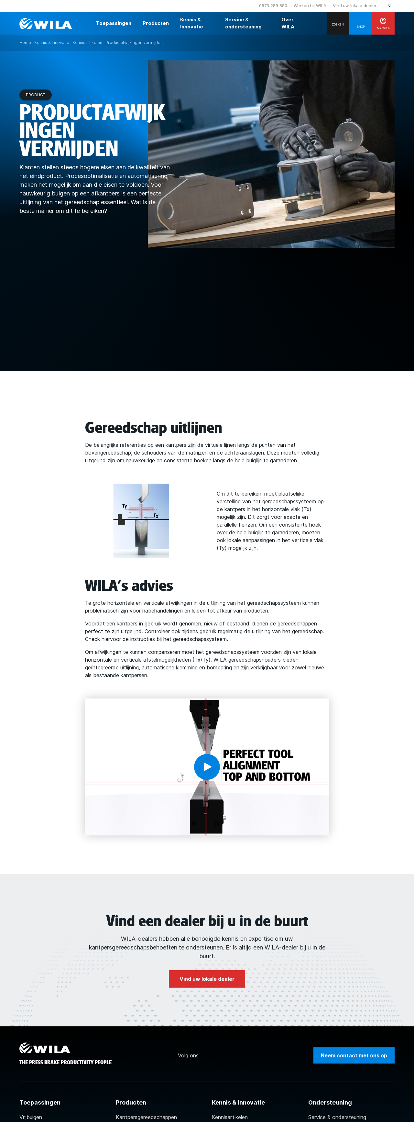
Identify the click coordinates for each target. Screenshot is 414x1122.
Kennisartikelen (230, 1117)
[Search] (338, 23)
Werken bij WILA (310, 5)
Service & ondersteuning (337, 1117)
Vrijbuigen (30, 1117)
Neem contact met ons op (354, 1055)
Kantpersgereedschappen (146, 1117)
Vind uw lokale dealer (354, 5)
